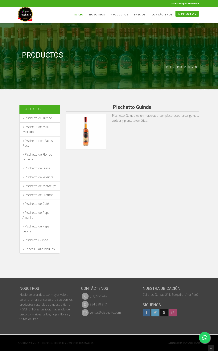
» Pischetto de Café (36, 204)
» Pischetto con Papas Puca (38, 143)
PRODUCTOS (119, 14)
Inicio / (169, 66)
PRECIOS (140, 14)
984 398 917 (187, 13)
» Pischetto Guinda (35, 240)
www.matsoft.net (193, 342)
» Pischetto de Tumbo (37, 118)
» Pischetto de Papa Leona (36, 228)
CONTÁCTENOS (162, 14)
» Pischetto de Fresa (36, 168)
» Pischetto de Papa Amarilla (36, 215)
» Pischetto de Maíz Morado (36, 129)
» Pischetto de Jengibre (38, 177)
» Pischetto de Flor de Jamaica (37, 156)
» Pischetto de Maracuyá (39, 186)
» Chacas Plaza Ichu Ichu (39, 249)
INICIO (78, 14)
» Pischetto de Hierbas (38, 195)
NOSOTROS (97, 14)
